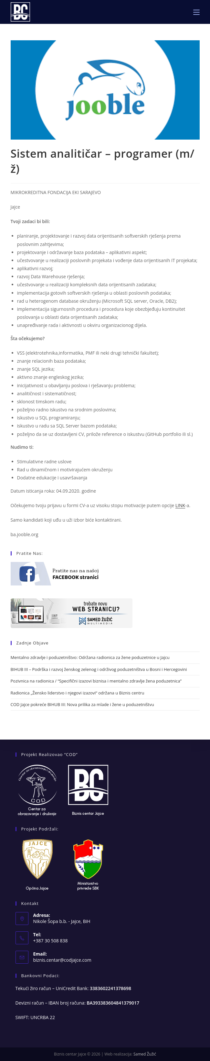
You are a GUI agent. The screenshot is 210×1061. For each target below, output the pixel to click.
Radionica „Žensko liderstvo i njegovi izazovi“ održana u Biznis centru (77, 693)
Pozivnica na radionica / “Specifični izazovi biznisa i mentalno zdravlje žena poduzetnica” (96, 681)
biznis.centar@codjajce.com (62, 960)
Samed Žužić (144, 1054)
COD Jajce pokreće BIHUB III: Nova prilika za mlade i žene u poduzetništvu (82, 704)
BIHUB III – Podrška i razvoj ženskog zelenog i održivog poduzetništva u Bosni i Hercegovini (99, 669)
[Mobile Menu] (196, 12)
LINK (180, 505)
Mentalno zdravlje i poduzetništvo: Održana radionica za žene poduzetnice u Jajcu (90, 657)
